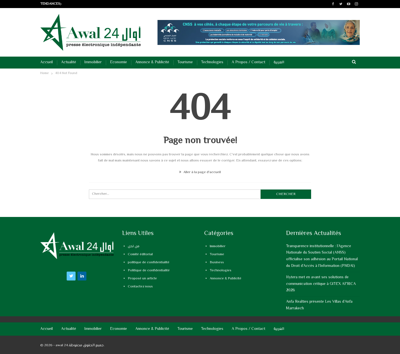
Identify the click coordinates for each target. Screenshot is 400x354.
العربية (279, 62)
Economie (118, 62)
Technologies (212, 62)
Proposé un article (142, 278)
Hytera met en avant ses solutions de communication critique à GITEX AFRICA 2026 (321, 284)
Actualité (68, 62)
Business (217, 262)
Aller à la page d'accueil (200, 172)
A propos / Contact (248, 62)
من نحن (133, 246)
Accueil (46, 62)
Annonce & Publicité (152, 62)
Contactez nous (140, 286)
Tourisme (185, 62)
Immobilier (93, 62)
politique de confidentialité (148, 262)
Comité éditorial (140, 254)
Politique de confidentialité (149, 270)
